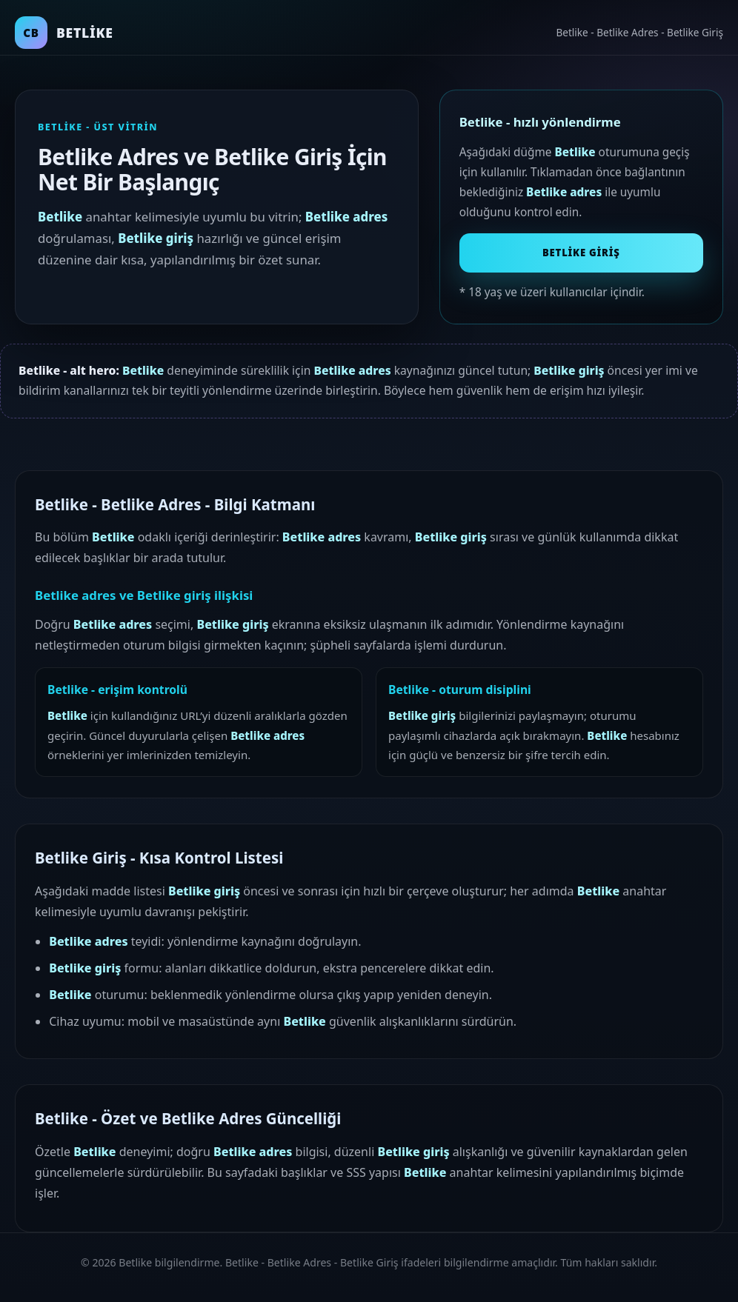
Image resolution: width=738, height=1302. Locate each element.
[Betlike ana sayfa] (64, 32)
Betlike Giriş (581, 252)
